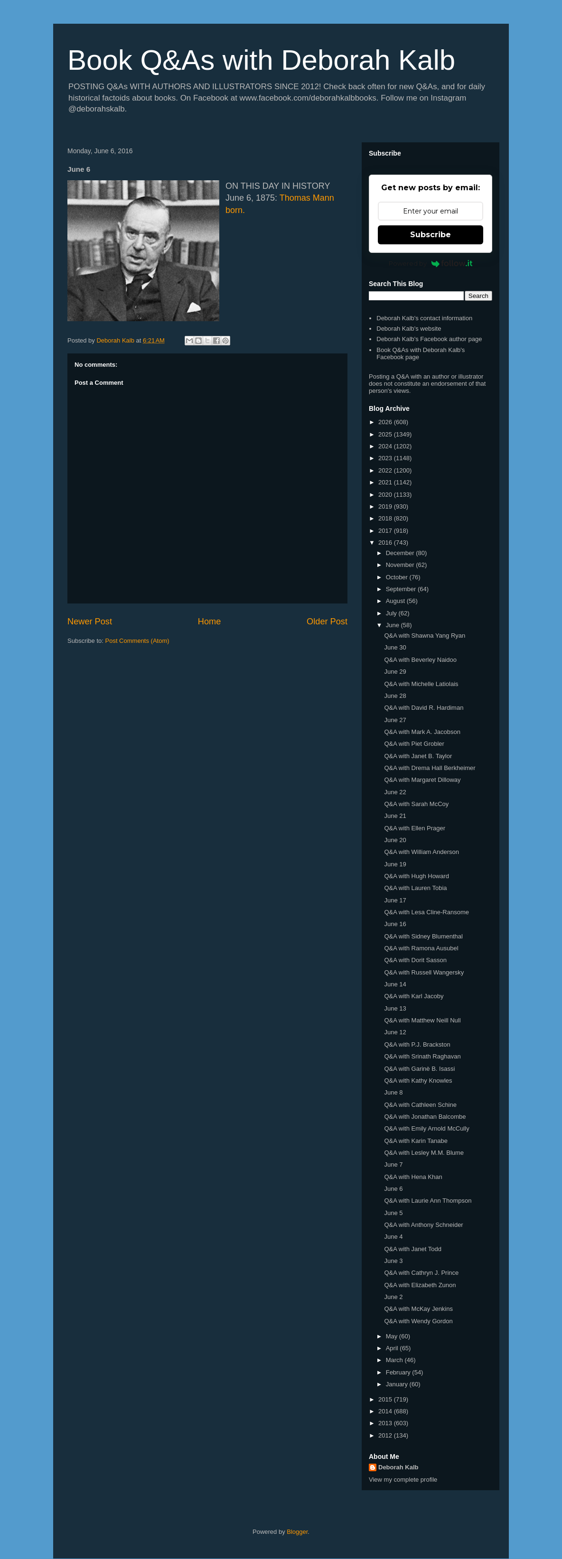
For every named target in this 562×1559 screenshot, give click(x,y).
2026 (386, 422)
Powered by (431, 263)
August (396, 600)
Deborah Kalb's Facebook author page (429, 339)
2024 (386, 446)
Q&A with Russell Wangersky (424, 972)
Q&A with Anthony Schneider (423, 1224)
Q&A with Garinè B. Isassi (419, 1068)
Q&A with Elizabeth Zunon (420, 1285)
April (393, 1348)
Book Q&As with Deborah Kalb (261, 60)
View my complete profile (403, 1479)
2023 (386, 458)
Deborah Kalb (398, 1467)
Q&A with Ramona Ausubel (421, 948)
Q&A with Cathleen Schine (420, 1104)
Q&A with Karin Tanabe (415, 1140)
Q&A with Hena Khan (413, 1176)
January (398, 1384)
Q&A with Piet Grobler (414, 743)
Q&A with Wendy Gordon (418, 1321)
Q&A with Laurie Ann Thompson (427, 1200)
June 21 (395, 815)
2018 (386, 518)
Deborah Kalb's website (408, 328)
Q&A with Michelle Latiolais (421, 683)
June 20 (395, 840)
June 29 (395, 671)
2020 (386, 494)
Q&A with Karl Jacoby (413, 996)
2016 (386, 542)
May (392, 1336)
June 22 (395, 792)
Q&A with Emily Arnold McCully (426, 1128)
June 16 (395, 924)
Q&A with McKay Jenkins (418, 1308)
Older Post (327, 621)
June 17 (395, 900)
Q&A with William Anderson (421, 851)
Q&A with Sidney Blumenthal (423, 936)
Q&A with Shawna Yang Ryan (424, 635)
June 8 (393, 1092)
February (399, 1372)
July (392, 613)
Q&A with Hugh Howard (416, 876)
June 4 (393, 1236)
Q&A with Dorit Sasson (415, 960)
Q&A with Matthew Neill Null (422, 1020)
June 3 (393, 1260)
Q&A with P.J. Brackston (417, 1044)
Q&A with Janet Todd (412, 1249)
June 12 (395, 1032)
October (398, 577)
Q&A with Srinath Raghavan (422, 1056)
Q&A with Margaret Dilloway (422, 779)
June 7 (393, 1164)
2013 (386, 1423)
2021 (386, 482)
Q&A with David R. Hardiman (423, 707)
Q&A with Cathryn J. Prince (421, 1272)
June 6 (393, 1188)
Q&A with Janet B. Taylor (418, 756)
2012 (386, 1435)
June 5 (393, 1212)
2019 (386, 506)
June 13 (395, 1008)
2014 (386, 1411)
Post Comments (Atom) (137, 640)
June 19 (395, 864)
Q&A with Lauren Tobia (415, 887)
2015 (386, 1399)
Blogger (297, 1531)
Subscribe (430, 234)
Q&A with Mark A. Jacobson (422, 731)
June (393, 625)
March (395, 1360)
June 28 (395, 695)
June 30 (395, 647)
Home (209, 621)
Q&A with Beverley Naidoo (420, 659)
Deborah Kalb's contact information (424, 318)
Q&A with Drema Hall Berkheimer (429, 767)
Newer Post (89, 621)
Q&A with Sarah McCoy (416, 803)
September (402, 589)
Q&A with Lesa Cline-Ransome (426, 912)
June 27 (395, 720)
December (401, 553)
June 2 (393, 1296)
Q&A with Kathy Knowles (418, 1080)
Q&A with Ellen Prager (414, 828)
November (401, 564)
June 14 (395, 984)
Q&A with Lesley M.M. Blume (424, 1152)
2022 (386, 470)
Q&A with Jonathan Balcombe (425, 1116)
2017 (386, 530)
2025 (386, 434)
